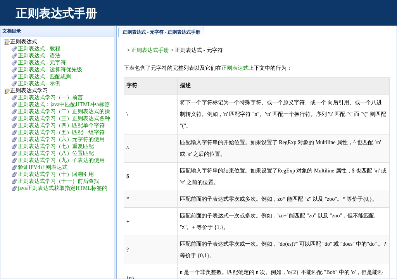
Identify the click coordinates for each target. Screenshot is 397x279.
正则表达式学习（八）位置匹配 (56, 153)
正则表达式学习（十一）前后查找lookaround (54, 181)
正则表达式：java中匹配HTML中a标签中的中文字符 (60, 105)
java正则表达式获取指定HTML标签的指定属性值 (58, 188)
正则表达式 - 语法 (39, 56)
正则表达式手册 (56, 13)
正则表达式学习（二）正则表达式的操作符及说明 (60, 111)
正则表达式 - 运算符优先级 (50, 69)
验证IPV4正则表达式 (42, 167)
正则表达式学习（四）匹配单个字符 (61, 125)
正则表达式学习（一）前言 (50, 97)
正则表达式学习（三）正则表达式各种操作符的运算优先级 (60, 118)
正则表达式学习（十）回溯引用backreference (52, 174)
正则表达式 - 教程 (39, 49)
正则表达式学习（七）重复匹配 (56, 146)
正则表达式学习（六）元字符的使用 (61, 139)
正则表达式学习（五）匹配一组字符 (61, 132)
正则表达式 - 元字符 (42, 62)
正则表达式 (235, 68)
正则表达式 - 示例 (39, 83)
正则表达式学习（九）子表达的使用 (61, 160)
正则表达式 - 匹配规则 (44, 76)
